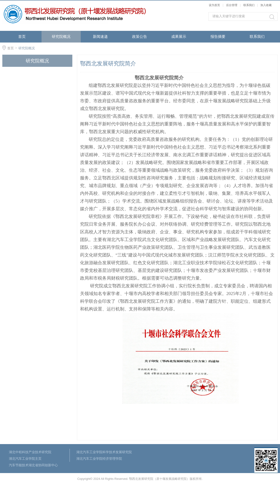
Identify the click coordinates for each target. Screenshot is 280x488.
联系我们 (249, 5)
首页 (22, 37)
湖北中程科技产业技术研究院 (30, 452)
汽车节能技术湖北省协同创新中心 (33, 465)
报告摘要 (217, 37)
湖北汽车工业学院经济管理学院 (99, 458)
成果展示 (178, 37)
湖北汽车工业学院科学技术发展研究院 (104, 452)
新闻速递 (100, 37)
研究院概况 (61, 37)
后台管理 (231, 5)
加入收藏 (266, 5)
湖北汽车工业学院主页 (25, 458)
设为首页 (214, 5)
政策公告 (139, 37)
